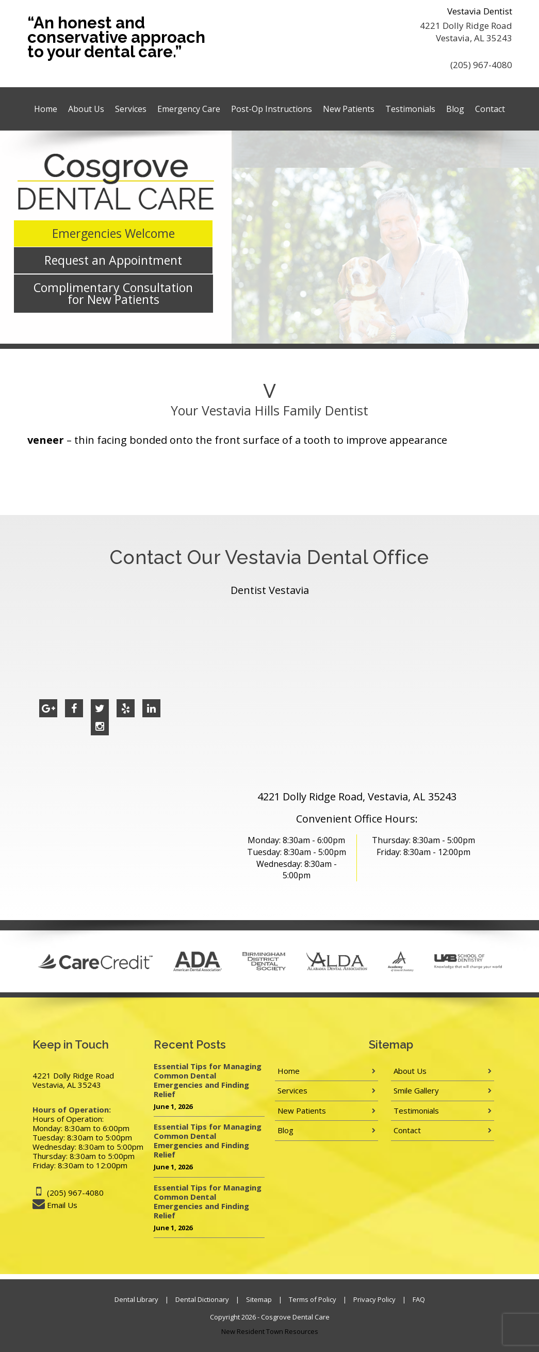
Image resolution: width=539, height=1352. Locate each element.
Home (45, 109)
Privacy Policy (374, 1299)
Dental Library (136, 1299)
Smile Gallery (416, 1090)
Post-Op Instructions (271, 109)
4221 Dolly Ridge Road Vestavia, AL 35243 (466, 32)
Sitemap (259, 1299)
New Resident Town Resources (269, 1331)
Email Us (62, 1205)
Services (130, 109)
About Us (86, 109)
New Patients (348, 109)
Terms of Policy (312, 1299)
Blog (455, 109)
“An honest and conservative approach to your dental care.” (116, 37)
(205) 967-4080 (481, 65)
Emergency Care (188, 109)
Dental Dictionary (202, 1299)
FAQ (419, 1299)
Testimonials (410, 109)
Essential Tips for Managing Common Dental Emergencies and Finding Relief (208, 1080)
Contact (490, 109)
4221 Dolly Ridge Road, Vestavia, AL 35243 (356, 796)
